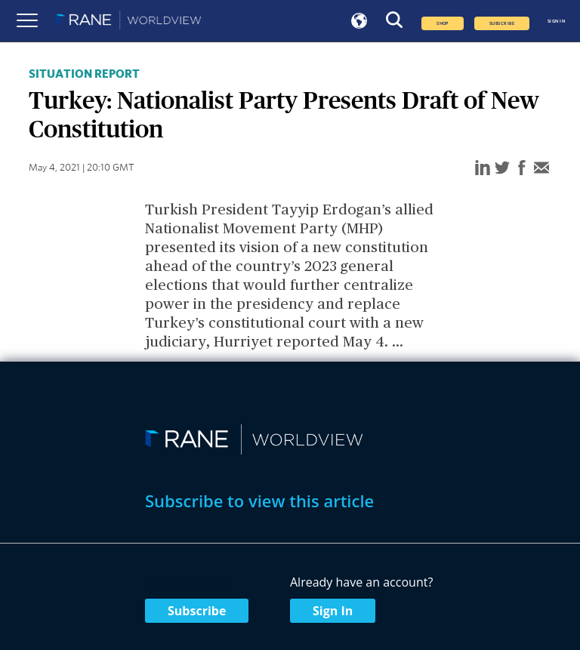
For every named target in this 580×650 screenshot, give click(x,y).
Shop (443, 23)
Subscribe (197, 610)
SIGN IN (556, 21)
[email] (541, 169)
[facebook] (522, 169)
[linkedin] (482, 169)
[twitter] (502, 169)
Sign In (333, 610)
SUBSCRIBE (501, 23)
